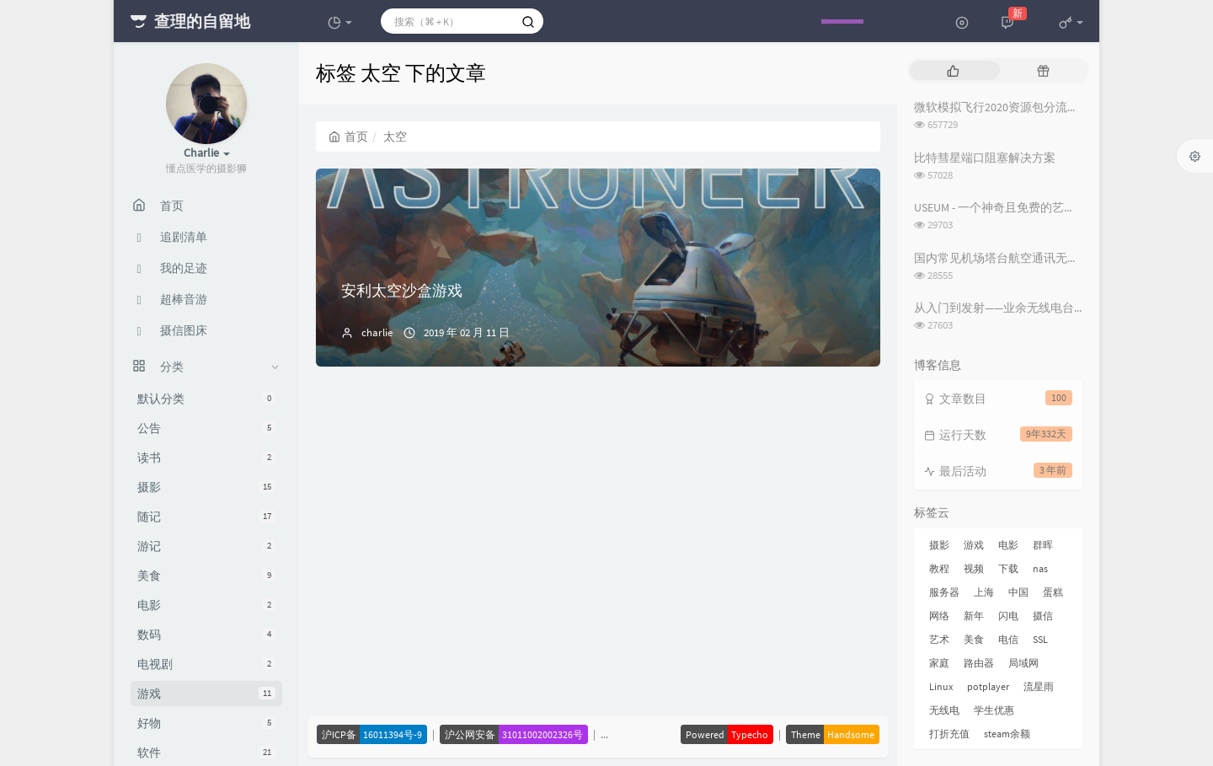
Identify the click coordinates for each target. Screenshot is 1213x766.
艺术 (939, 639)
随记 (206, 516)
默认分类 (206, 398)
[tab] (953, 70)
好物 (206, 723)
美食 (206, 575)
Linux (941, 686)
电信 (1008, 639)
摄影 (206, 487)
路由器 (979, 662)
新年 (974, 615)
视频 (974, 568)
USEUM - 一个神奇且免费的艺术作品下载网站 (1030, 207)
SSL (1040, 639)
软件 (206, 752)
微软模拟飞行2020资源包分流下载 (1002, 107)
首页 (348, 136)
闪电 (1008, 615)
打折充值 (949, 733)
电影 (206, 605)
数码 (206, 634)
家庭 (939, 662)
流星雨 (1038, 686)
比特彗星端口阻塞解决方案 (984, 157)
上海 (984, 592)
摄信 (1043, 615)
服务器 (944, 592)
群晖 (1043, 544)
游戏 (206, 693)
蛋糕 (1053, 592)
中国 (1018, 592)
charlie (377, 332)
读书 (206, 457)
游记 (206, 546)
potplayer (988, 686)
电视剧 (206, 664)
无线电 (944, 710)
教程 (939, 568)
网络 (939, 615)
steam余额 (1007, 733)
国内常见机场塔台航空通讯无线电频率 (1014, 257)
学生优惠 (994, 710)
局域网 (1023, 662)
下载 (1008, 568)
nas (1040, 568)
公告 (206, 428)
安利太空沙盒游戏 (401, 290)
